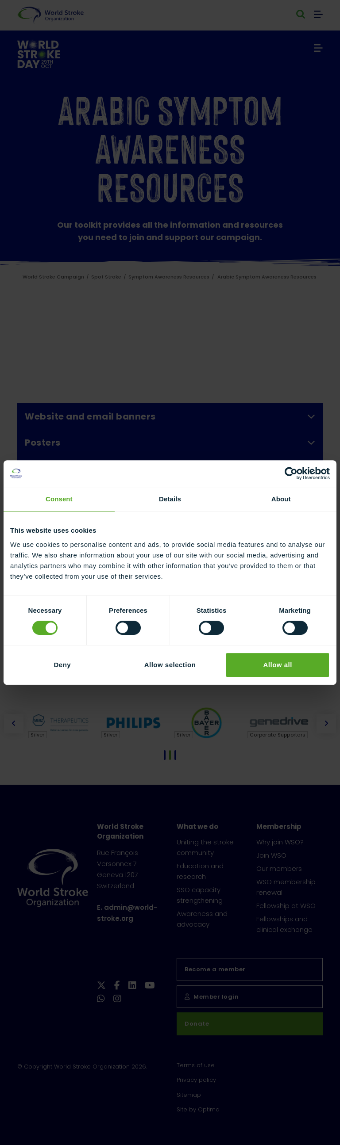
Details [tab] (170, 499)
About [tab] (281, 499)
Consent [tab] (59, 499)
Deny (62, 664)
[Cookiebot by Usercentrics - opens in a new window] (291, 473)
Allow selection (170, 664)
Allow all (277, 664)
